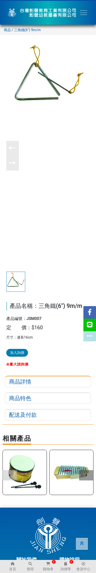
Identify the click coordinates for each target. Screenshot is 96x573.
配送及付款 (23, 415)
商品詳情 (20, 382)
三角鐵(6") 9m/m (27, 30)
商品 (7, 30)
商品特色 (20, 398)
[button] (12, 148)
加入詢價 (17, 353)
